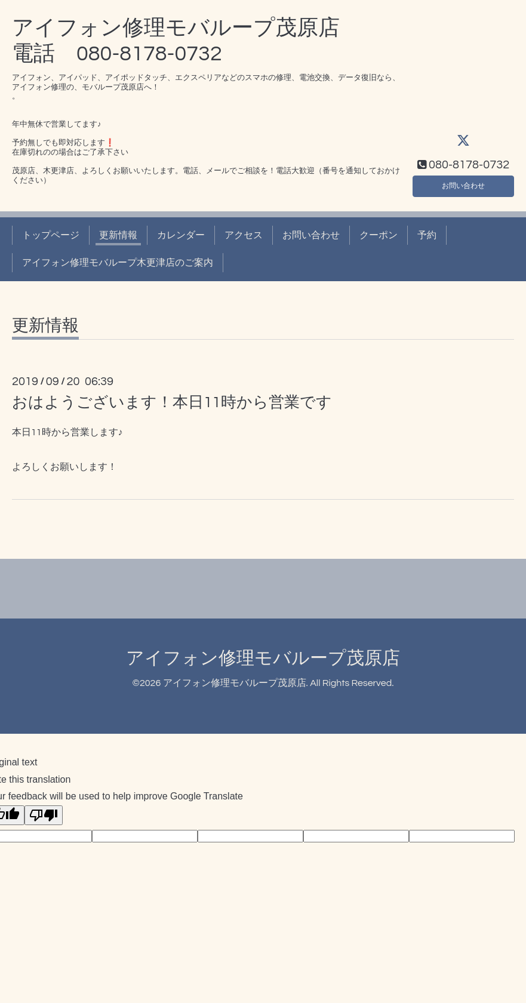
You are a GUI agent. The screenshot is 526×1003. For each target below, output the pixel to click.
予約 (426, 235)
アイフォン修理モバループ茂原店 (263, 658)
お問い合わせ (463, 182)
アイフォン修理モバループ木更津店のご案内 (117, 262)
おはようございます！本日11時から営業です (172, 402)
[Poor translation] (43, 815)
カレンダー (181, 235)
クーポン (378, 235)
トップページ (50, 235)
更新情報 (118, 235)
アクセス (243, 235)
